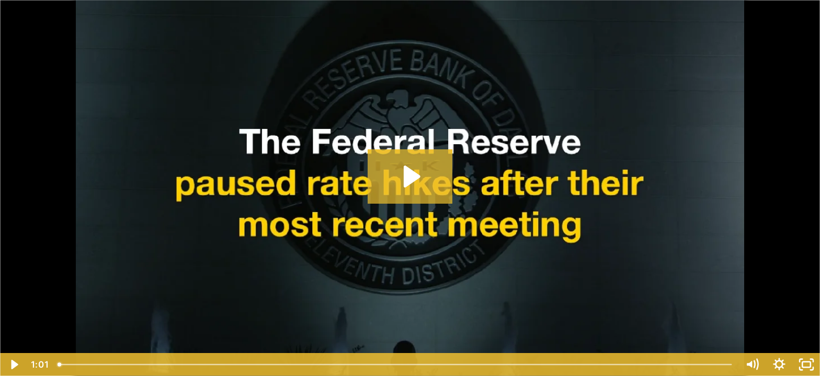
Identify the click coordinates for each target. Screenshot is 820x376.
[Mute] (752, 364)
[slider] (395, 364)
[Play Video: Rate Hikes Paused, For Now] (410, 176)
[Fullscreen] (806, 364)
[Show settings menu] (779, 364)
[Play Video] (13, 364)
